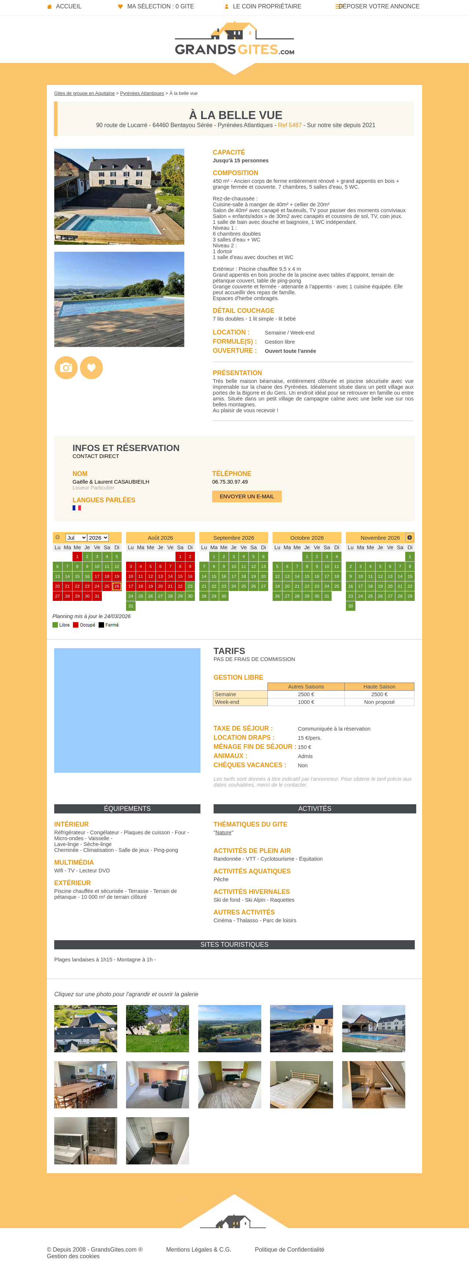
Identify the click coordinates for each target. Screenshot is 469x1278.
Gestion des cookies (73, 1256)
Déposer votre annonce (379, 6)
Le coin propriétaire (267, 6)
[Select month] (76, 538)
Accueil (68, 6)
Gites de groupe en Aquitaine (84, 93)
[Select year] (98, 538)
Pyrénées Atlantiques (142, 93)
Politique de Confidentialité (289, 1249)
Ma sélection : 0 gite (160, 6)
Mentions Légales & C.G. (198, 1249)
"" (223, 832)
